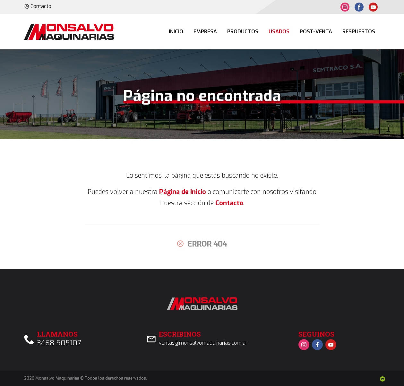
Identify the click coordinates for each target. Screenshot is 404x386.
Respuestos (358, 31)
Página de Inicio (182, 192)
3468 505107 (59, 343)
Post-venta (316, 31)
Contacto (37, 6)
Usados (279, 31)
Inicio (176, 31)
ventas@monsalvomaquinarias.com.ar (203, 343)
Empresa (205, 31)
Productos (242, 31)
